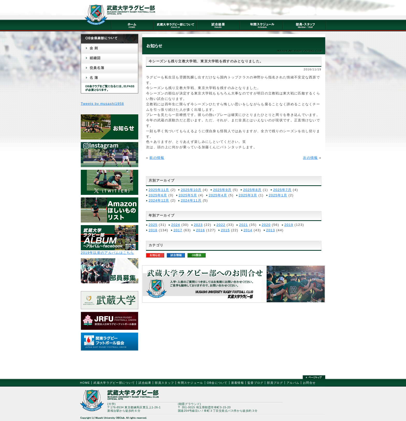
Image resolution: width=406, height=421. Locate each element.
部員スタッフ (164, 382)
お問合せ (309, 382)
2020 (266, 225)
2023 (198, 225)
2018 (153, 230)
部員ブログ (275, 382)
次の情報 (310, 158)
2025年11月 (159, 190)
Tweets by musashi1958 (102, 104)
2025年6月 (158, 195)
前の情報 (156, 158)
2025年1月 (278, 195)
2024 (175, 225)
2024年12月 (159, 200)
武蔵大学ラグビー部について (114, 382)
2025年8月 (252, 190)
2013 (270, 230)
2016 (200, 230)
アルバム (293, 382)
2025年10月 (191, 190)
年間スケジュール (190, 382)
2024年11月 (191, 200)
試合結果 (145, 382)
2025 (153, 225)
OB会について (217, 382)
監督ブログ (256, 382)
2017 (177, 230)
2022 (220, 225)
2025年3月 (248, 195)
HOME (85, 382)
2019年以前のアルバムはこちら (107, 253)
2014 (248, 230)
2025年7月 (282, 190)
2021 (243, 225)
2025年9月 (222, 190)
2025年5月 (188, 195)
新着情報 (237, 382)
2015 (225, 230)
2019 (288, 225)
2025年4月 (218, 195)
